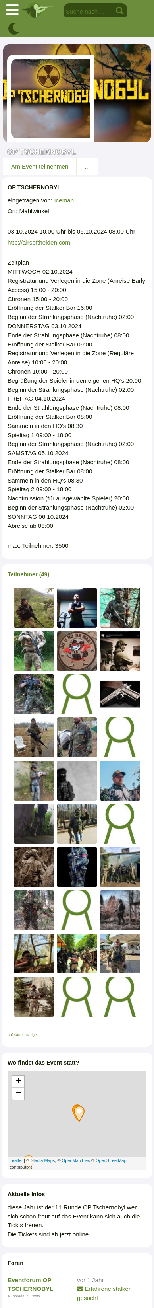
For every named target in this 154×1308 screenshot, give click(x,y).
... (87, 166)
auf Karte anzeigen (23, 1035)
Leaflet (16, 1160)
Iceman (64, 200)
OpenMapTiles (76, 1160)
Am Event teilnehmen (39, 166)
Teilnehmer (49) (28, 574)
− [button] (18, 1094)
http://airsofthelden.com (39, 242)
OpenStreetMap (111, 1160)
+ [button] (18, 1082)
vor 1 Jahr (90, 1280)
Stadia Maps (43, 1160)
